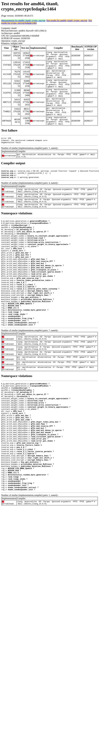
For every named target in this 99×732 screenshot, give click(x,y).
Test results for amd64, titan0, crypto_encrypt (66, 20)
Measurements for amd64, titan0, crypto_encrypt (23, 20)
